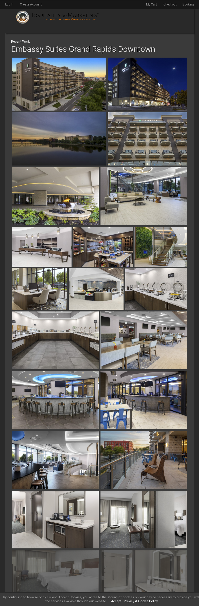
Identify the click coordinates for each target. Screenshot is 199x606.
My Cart (152, 4)
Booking (188, 4)
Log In (9, 4)
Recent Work (20, 42)
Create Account (31, 4)
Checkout (170, 4)
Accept (116, 601)
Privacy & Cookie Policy (141, 601)
